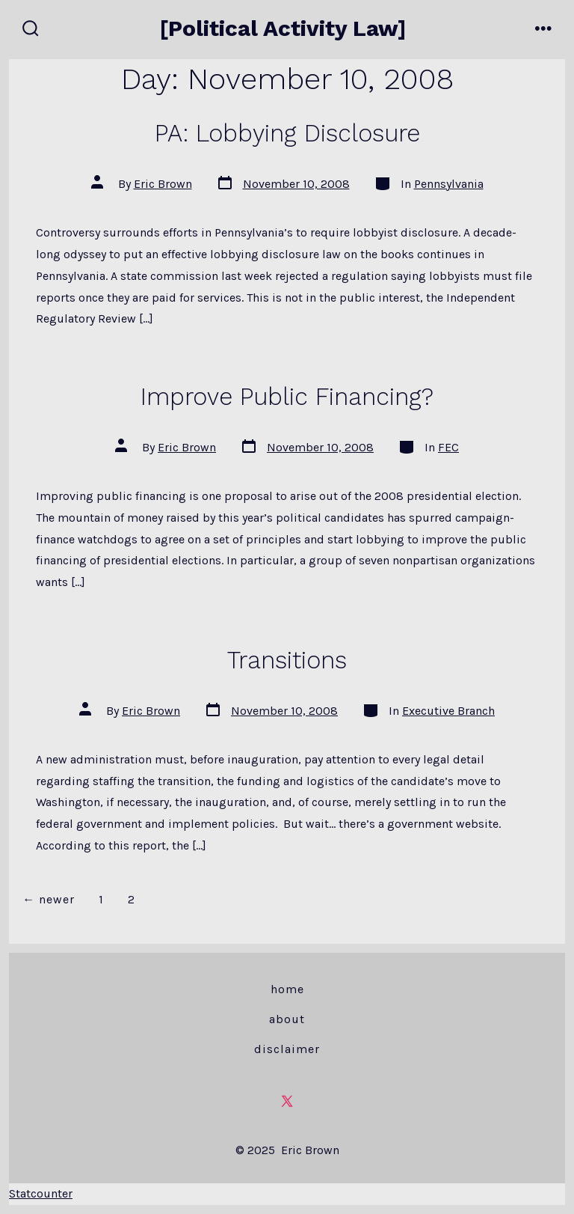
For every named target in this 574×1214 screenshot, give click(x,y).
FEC (448, 447)
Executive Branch (448, 711)
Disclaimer (287, 1049)
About (287, 1019)
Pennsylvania (449, 184)
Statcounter (40, 1193)
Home (287, 989)
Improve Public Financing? (287, 396)
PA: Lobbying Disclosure (287, 133)
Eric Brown (163, 184)
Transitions (287, 660)
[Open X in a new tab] (287, 1101)
